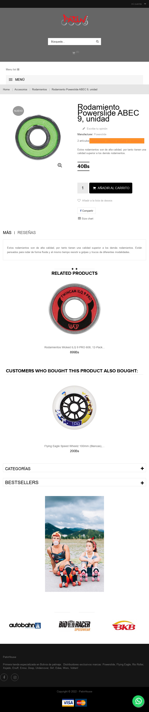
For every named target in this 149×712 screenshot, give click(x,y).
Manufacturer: (85, 134)
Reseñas (26, 232)
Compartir (86, 210)
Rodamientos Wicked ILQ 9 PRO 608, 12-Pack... (74, 347)
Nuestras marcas (74, 616)
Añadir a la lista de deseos (97, 200)
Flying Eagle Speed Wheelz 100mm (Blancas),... (74, 446)
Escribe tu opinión (96, 128)
